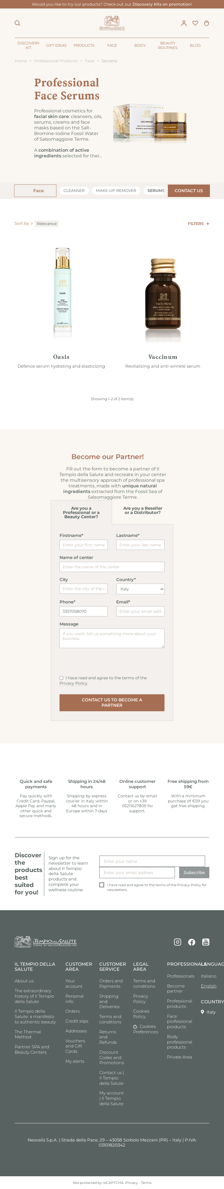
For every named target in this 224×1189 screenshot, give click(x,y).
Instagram (177, 942)
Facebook (191, 942)
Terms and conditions (110, 1019)
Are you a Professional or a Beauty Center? (81, 512)
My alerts (74, 1061)
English (205, 986)
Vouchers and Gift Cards (75, 1046)
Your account (74, 983)
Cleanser (74, 190)
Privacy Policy (73, 683)
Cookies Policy (141, 1013)
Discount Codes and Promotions (111, 1057)
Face (38, 190)
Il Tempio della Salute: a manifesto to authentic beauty (35, 1016)
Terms (146, 1183)
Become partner (176, 988)
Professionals (179, 976)
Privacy (131, 1183)
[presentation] (102, 664)
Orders (72, 1011)
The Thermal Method (28, 1034)
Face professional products (179, 1022)
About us (24, 981)
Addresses (76, 1031)
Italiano (205, 976)
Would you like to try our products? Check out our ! (112, 4)
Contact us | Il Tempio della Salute (111, 1078)
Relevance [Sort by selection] (47, 223)
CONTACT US (189, 190)
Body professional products (179, 1042)
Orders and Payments (111, 983)
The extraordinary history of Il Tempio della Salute (34, 996)
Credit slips (76, 1021)
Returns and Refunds (108, 1037)
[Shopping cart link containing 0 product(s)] (206, 23)
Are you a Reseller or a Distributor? (142, 510)
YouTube (205, 942)
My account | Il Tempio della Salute (111, 1098)
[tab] (81, 512)
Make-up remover (116, 190)
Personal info (74, 998)
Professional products (179, 1003)
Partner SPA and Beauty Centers (32, 1049)
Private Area (179, 1057)
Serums (156, 190)
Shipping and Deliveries (109, 1001)
